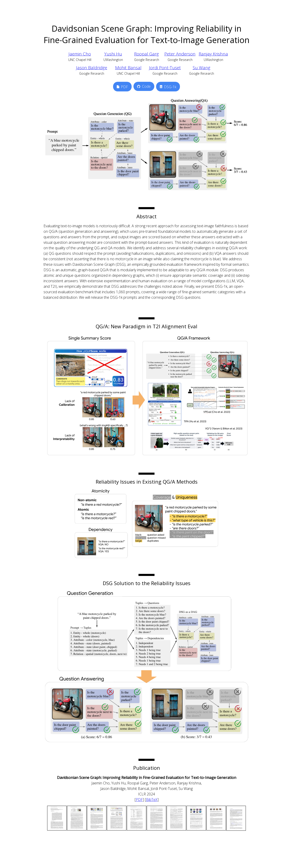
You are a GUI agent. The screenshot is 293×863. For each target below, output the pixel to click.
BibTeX (151, 799)
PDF (139, 799)
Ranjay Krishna (213, 54)
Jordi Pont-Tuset (165, 68)
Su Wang (201, 68)
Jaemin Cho (79, 54)
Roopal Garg (146, 54)
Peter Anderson (179, 54)
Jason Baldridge (91, 68)
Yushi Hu (113, 54)
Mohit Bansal (128, 68)
